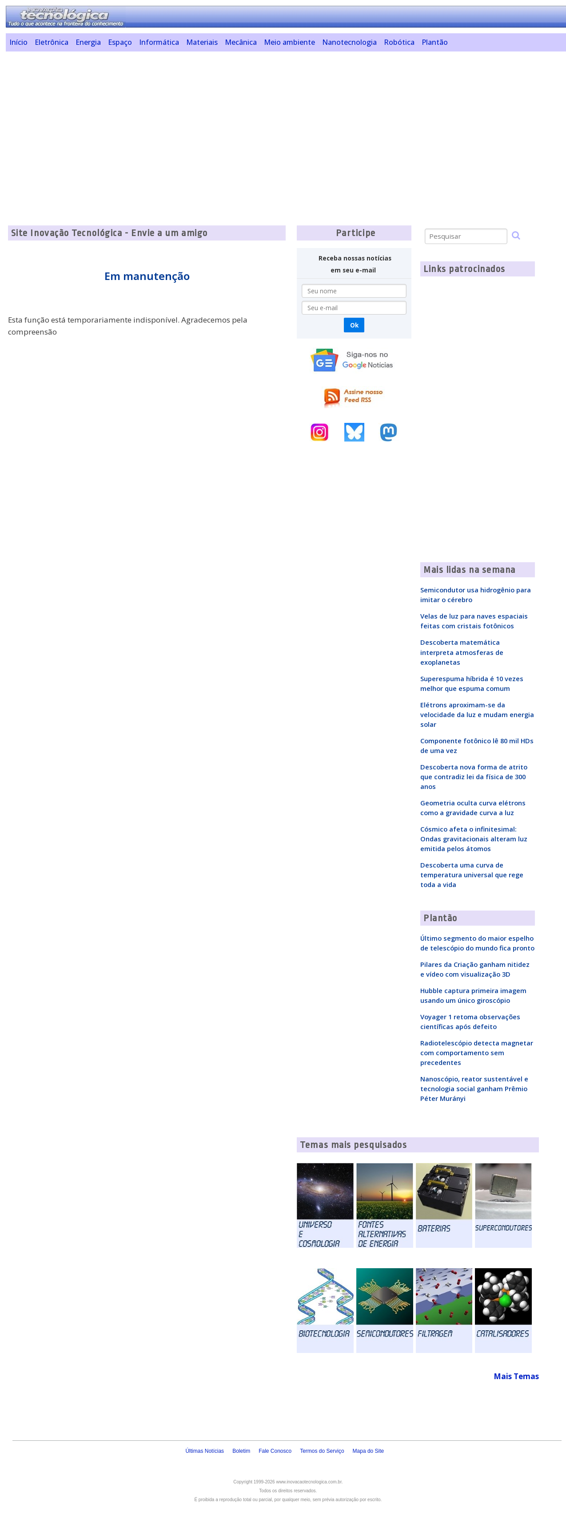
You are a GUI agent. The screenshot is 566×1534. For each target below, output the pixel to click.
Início (18, 42)
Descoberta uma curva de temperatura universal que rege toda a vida (471, 874)
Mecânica (241, 42)
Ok (354, 325)
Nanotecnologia (349, 42)
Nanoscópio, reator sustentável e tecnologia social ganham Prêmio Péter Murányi (474, 1088)
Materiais (202, 42)
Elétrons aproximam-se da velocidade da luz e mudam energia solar (477, 714)
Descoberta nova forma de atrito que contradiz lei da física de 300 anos (473, 776)
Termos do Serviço (322, 1451)
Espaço (120, 42)
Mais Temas (516, 1376)
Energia (88, 42)
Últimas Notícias (204, 1451)
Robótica (399, 42)
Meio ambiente (289, 42)
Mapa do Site (368, 1451)
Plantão (435, 42)
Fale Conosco (275, 1451)
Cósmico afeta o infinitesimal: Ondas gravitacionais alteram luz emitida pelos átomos (473, 838)
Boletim (241, 1451)
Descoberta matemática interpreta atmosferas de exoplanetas (461, 652)
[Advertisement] (279, 120)
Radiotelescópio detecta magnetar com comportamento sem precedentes (476, 1052)
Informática (159, 42)
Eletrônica (51, 42)
